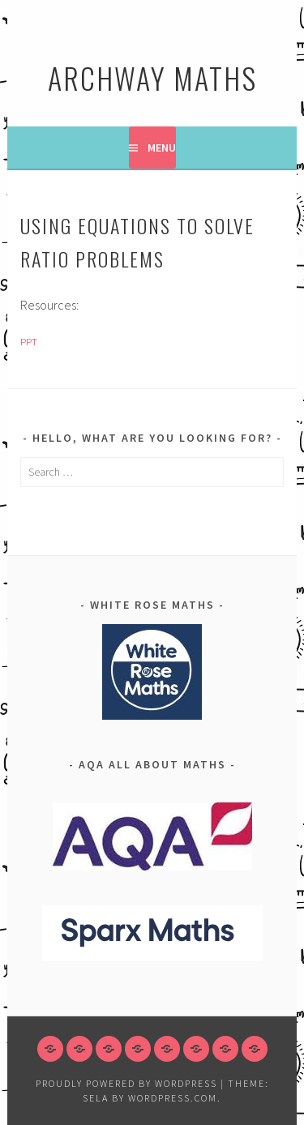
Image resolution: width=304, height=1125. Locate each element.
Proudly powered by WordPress (126, 1083)
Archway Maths (152, 77)
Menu (162, 147)
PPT (28, 341)
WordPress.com (172, 1098)
